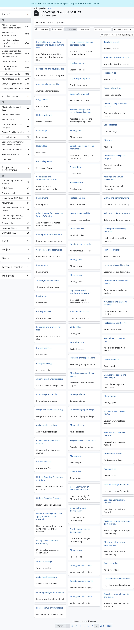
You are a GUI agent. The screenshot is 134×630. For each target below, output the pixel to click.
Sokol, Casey (15, 189)
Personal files (110, 73)
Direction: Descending (122, 29)
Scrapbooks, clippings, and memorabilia (105, 150)
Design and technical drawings (96, 409)
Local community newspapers (96, 608)
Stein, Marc (15, 160)
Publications (64, 296)
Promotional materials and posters (116, 285)
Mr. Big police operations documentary (94, 542)
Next (109, 626)
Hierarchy (57, 29)
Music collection (54, 426)
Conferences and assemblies (72, 250)
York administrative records (116, 57)
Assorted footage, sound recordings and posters (81, 111)
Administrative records (57, 245)
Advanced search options (50, 22)
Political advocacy (112, 252)
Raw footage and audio (93, 394)
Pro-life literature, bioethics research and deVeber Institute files (50, 45)
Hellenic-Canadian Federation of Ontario (96, 478)
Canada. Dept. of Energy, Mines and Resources (15, 217)
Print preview (42, 29)
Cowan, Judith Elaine (15, 115)
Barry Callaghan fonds (15, 84)
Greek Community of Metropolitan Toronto (80, 489)
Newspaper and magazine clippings (115, 306)
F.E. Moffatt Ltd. (15, 137)
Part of (5, 14)
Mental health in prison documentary (68, 546)
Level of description (12, 267)
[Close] (131, 3)
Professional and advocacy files (50, 68)
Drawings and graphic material (96, 592)
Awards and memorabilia (94, 87)
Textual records (54, 343)
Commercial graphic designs (59, 410)
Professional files (54, 199)
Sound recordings (91, 561)
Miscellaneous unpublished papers (59, 375)
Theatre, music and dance (71, 280)
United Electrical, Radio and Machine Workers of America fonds (15, 54)
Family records (99, 185)
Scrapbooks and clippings (81, 582)
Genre (5, 258)
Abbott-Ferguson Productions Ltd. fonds (15, 26)
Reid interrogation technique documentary (70, 525)
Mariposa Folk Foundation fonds (15, 34)
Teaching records (112, 42)
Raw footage (64, 130)
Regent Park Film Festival (15, 133)
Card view (70, 29)
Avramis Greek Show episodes (96, 379)
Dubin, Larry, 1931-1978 (15, 198)
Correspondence (54, 395)
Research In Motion (15, 155)
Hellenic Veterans (90, 117)
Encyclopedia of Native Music (60, 441)
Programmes (88, 102)
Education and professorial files (95, 328)
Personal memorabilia (57, 214)
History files (64, 146)
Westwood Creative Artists (15, 150)
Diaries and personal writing (116, 200)
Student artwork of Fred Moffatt (91, 415)
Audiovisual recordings (93, 425)
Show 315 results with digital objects (117, 35)
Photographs (99, 133)
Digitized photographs (80, 78)
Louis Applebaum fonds (15, 89)
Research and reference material (91, 436)
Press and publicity (66, 89)
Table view (83, 29)
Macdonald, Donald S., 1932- (15, 108)
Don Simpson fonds (15, 75)
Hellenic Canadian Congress (95, 498)
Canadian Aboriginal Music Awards (94, 442)
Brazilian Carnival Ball (79, 94)
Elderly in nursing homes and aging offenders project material (96, 516)
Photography (53, 260)
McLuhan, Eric (15, 203)
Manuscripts (75, 457)
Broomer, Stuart (15, 228)
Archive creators (11, 96)
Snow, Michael (15, 194)
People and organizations (9, 168)
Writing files (52, 328)
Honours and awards (56, 312)
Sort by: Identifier (102, 29)
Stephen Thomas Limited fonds (15, 67)
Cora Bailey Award (67, 161)
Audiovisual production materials (91, 342)
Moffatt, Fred (15, 120)
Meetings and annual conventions (67, 179)
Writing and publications (81, 566)
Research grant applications (59, 359)
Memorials (62, 141)
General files (75, 472)
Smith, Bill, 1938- (15, 233)
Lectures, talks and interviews (117, 268)
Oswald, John (15, 224)
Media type (8, 275)
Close (49, 8)
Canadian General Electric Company (15, 126)
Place (5, 240)
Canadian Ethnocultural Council (68, 504)
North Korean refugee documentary (80, 531)
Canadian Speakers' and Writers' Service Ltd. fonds (15, 43)
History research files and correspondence (81, 43)
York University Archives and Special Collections (15, 143)
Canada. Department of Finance (15, 182)
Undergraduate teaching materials (115, 233)
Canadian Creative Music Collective (15, 209)
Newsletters (98, 169)
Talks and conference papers (117, 216)
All (3, 20)
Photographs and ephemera (72, 234)
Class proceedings (91, 363)
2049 (102, 626)
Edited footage (64, 126)
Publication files (54, 229)
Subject (6, 249)
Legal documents (77, 63)
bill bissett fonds (15, 62)
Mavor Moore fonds (15, 79)
